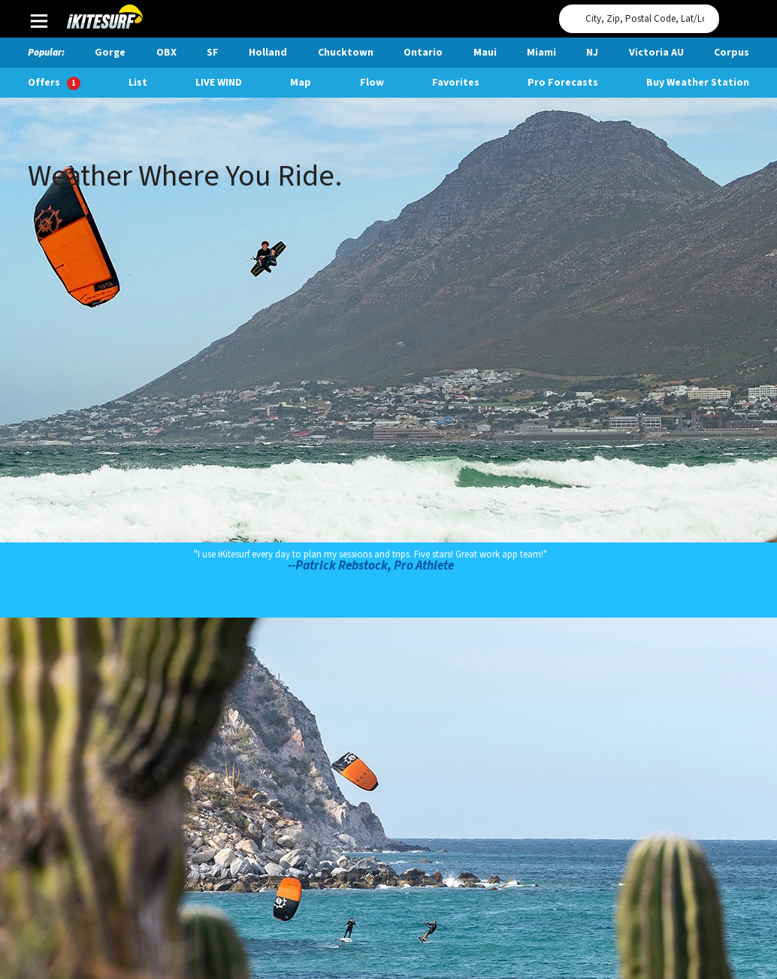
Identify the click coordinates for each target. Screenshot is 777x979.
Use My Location (734, 14)
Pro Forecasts (563, 82)
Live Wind (218, 82)
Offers (54, 82)
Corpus (731, 52)
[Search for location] (639, 19)
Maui (485, 52)
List (137, 82)
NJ (592, 52)
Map (300, 82)
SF (213, 52)
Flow (372, 82)
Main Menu (39, 20)
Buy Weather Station (697, 82)
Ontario (423, 52)
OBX (166, 52)
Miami (541, 52)
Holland (268, 52)
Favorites (455, 82)
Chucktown (345, 52)
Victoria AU (656, 52)
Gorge (110, 52)
